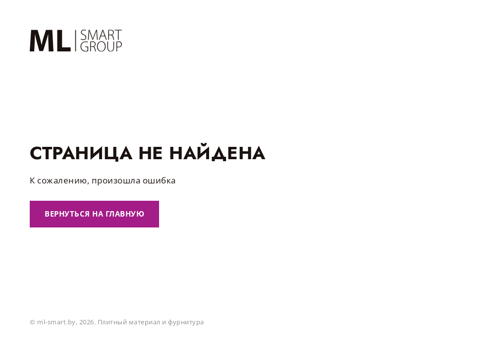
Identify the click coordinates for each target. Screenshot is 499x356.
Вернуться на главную (94, 214)
